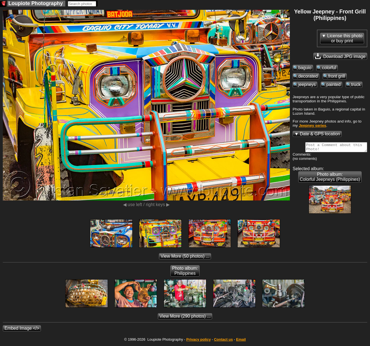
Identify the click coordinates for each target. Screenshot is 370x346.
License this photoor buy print (344, 38)
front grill (336, 76)
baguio (304, 67)
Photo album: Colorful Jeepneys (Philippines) (330, 178)
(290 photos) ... (185, 317)
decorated (308, 76)
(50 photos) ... (185, 257)
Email (241, 341)
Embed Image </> (21, 329)
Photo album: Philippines (185, 272)
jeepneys (307, 84)
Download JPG (340, 56)
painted (333, 84)
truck (356, 84)
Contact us (223, 341)
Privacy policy (198, 341)
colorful (329, 67)
